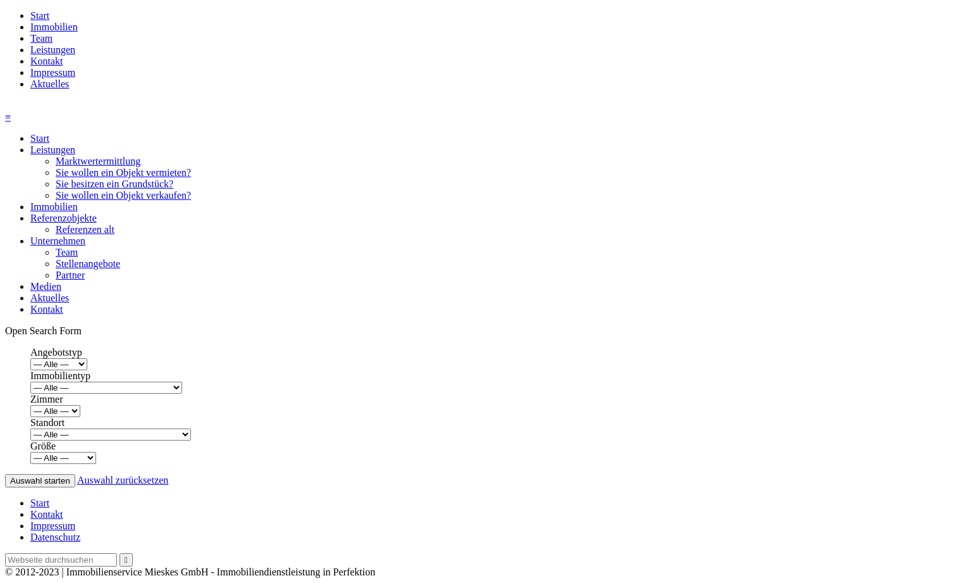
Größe (43, 446)
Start (39, 15)
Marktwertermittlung (98, 161)
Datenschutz (55, 537)
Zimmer (46, 399)
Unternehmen (57, 240)
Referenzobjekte (63, 218)
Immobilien (54, 27)
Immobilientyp (60, 375)
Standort (47, 422)
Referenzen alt (85, 229)
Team (41, 38)
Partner (70, 275)
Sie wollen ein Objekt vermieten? (123, 172)
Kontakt (46, 61)
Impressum (52, 72)
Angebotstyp (56, 352)
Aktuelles (49, 83)
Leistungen (52, 49)
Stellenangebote (88, 263)
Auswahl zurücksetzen (122, 480)
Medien (45, 286)
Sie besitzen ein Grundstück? (114, 184)
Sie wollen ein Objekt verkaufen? (123, 195)
